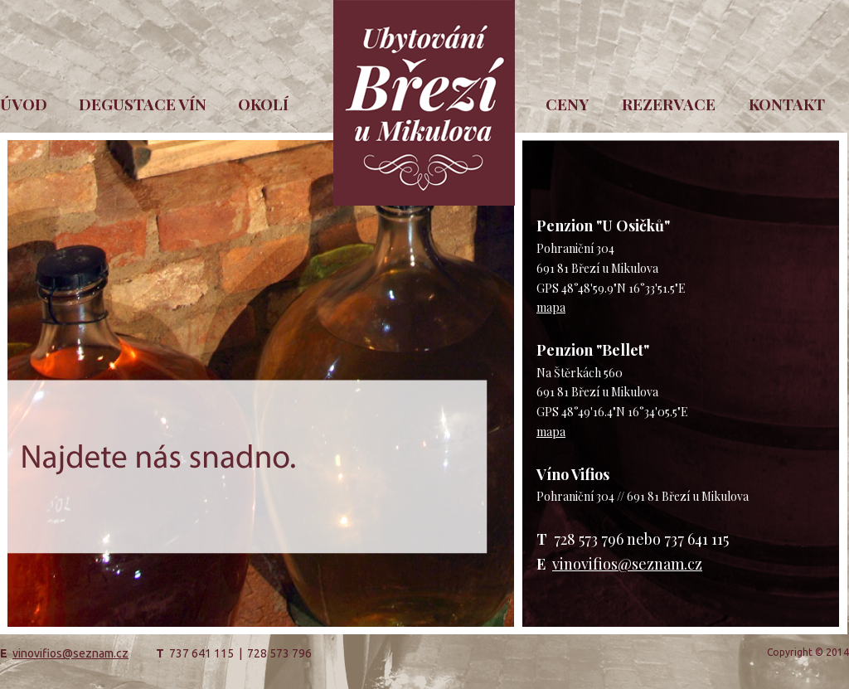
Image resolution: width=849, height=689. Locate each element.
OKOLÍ (263, 103)
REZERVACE (669, 103)
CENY (567, 103)
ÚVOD (23, 103)
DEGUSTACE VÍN (142, 103)
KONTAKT (787, 103)
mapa (550, 307)
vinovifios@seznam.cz (627, 564)
